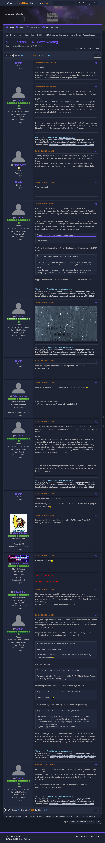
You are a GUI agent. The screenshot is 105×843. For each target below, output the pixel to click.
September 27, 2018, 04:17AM (45, 63)
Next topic (94, 48)
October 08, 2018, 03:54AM (44, 515)
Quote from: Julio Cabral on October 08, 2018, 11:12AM (59, 711)
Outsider (19, 100)
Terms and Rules (86, 836)
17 (31, 55)
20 (41, 55)
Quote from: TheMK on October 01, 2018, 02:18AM (57, 235)
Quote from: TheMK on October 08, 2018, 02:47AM (57, 643)
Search (20, 27)
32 (46, 55)
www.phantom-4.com (67, 137)
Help (77, 836)
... (26, 55)
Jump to (65, 822)
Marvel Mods (14, 14)
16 (28, 55)
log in (37, 3)
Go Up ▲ (96, 836)
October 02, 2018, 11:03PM (44, 204)
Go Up (7, 810)
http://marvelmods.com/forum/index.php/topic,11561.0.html (73, 142)
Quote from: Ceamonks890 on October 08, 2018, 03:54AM (59, 670)
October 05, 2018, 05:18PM (44, 361)
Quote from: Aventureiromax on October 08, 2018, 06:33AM (60, 692)
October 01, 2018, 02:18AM (44, 182)
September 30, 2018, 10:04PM (45, 86)
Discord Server (33, 27)
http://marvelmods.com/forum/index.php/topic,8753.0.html (71, 140)
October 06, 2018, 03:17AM (44, 382)
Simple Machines (24, 839)
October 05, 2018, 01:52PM (44, 302)
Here (50, 575)
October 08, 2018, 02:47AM (44, 494)
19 (39, 55)
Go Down (9, 55)
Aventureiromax (19, 563)
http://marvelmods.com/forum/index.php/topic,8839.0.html (71, 144)
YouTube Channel (50, 27)
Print (97, 56)
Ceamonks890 (19, 533)
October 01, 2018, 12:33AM (44, 151)
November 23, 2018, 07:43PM (45, 764)
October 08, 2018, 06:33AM (44, 556)
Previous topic (82, 48)
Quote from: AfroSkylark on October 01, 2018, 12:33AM (58, 256)
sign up (45, 3)
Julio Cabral (20, 592)
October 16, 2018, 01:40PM (44, 615)
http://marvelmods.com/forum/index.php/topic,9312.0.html (56, 404)
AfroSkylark (20, 165)
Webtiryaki (17, 836)
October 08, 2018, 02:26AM (44, 422)
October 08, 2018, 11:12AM (44, 589)
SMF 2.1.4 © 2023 (12, 839)
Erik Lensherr (20, 396)
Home (10, 27)
